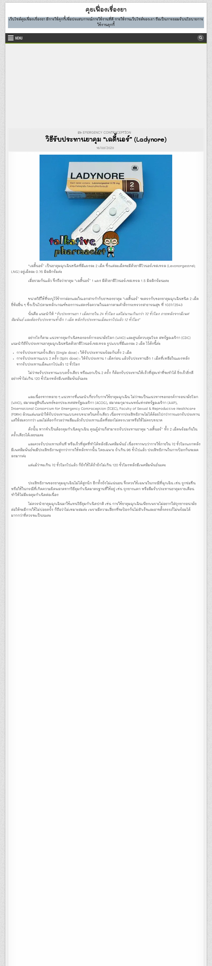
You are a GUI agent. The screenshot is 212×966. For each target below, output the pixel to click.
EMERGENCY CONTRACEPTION (107, 132)
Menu (19, 38)
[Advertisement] (106, 83)
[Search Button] (200, 38)
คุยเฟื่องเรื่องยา (106, 10)
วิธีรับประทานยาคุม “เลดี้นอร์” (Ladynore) (106, 140)
